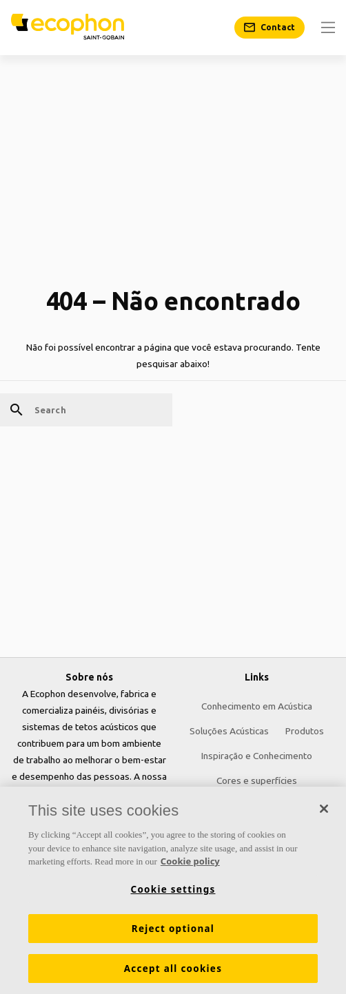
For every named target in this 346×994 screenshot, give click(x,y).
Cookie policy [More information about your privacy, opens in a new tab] (190, 862)
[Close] (324, 809)
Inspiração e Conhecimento (256, 755)
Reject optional (173, 928)
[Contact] (269, 28)
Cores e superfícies (256, 780)
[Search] (86, 409)
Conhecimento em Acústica (256, 706)
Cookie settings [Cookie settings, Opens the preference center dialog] (173, 889)
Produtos (304, 730)
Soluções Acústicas (229, 730)
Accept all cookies (173, 968)
